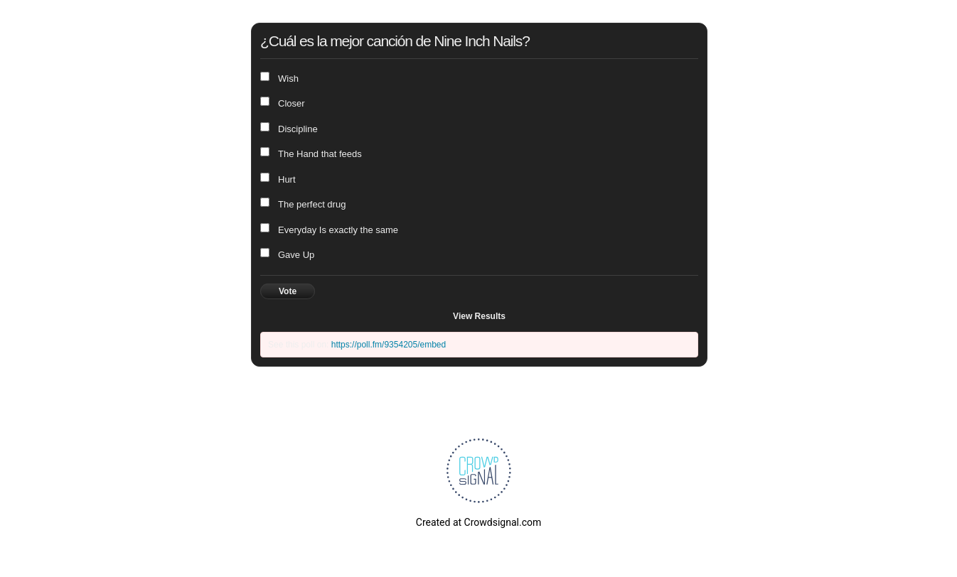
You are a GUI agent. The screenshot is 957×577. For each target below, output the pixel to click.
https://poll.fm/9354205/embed (388, 345)
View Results (479, 316)
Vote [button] (287, 291)
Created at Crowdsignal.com (478, 522)
